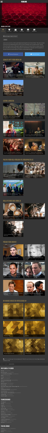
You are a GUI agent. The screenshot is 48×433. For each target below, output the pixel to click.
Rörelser (2, 357)
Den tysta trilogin (3, 366)
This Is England (3, 399)
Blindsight (2, 385)
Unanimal (2, 358)
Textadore (2, 427)
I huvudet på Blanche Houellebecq (6, 355)
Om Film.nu (3, 410)
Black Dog (2, 352)
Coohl (2, 419)
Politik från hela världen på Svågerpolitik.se (18, 153)
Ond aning (2, 393)
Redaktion (2, 413)
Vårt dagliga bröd (3, 383)
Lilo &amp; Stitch (3, 376)
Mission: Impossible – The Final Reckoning (7, 374)
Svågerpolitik (3, 430)
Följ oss (2, 416)
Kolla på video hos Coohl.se (12, 192)
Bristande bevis (3, 394)
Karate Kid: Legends (4, 377)
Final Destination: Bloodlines (5, 371)
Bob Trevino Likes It (4, 354)
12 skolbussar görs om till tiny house (6, 421)
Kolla (2, 424)
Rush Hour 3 (3, 404)
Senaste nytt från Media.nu (12, 60)
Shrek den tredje (3, 390)
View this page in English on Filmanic (10, 36)
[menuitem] (2, 346)
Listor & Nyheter (8, 98)
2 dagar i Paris (3, 388)
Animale (2, 369)
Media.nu (2, 429)
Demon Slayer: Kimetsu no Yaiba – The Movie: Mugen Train (10, 368)
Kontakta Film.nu (3, 411)
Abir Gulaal (2, 363)
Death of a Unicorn (4, 365)
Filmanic (2, 418)
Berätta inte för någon (4, 391)
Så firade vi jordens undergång (6, 396)
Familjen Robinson (4, 402)
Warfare (2, 360)
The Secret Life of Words (4, 397)
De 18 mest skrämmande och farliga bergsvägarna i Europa (10, 422)
